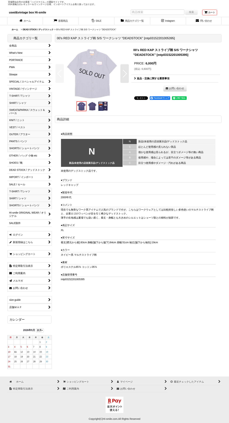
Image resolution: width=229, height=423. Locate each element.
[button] (59, 73)
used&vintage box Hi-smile (27, 12)
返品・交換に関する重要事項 (151, 78)
